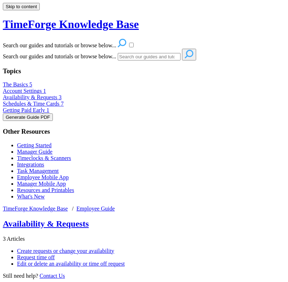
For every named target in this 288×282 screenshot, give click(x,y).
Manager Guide (34, 152)
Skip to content (21, 6)
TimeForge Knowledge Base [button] (71, 24)
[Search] (149, 56)
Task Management (38, 171)
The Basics (17, 84)
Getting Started (34, 145)
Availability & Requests (32, 97)
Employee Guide (96, 209)
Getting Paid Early (26, 110)
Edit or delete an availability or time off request (71, 264)
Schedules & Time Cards (33, 104)
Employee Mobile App (43, 177)
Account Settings (24, 91)
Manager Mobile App (41, 184)
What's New (31, 196)
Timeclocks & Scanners (44, 158)
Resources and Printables (45, 190)
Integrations (30, 164)
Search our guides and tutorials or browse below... (59, 56)
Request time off (36, 257)
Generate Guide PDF (28, 117)
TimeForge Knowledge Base (35, 209)
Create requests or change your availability (65, 251)
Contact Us (52, 276)
